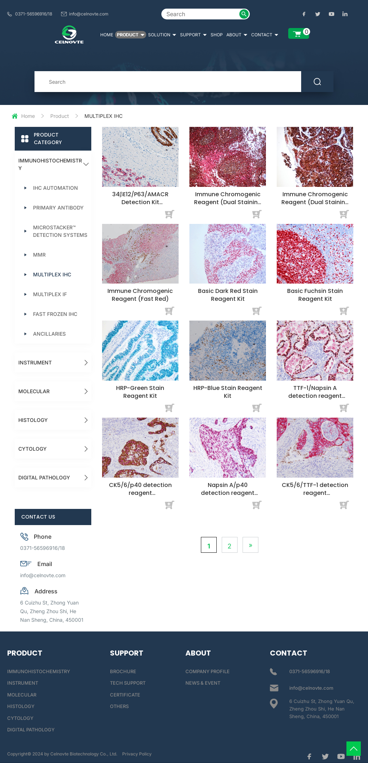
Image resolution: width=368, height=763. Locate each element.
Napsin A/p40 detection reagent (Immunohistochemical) (227, 497)
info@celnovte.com (89, 14)
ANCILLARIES (49, 334)
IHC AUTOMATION (55, 188)
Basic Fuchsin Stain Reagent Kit (315, 295)
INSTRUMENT (35, 362)
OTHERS (119, 706)
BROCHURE (123, 671)
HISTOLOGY (33, 420)
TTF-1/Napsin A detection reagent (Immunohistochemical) (315, 400)
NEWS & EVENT (202, 683)
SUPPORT (193, 34)
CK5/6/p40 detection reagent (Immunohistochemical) (140, 497)
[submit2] (244, 14)
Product (59, 116)
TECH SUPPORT (128, 683)
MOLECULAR (34, 391)
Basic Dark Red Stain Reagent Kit (228, 295)
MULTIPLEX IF (50, 294)
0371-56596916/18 (33, 14)
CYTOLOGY (32, 449)
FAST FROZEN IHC (55, 314)
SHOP (217, 34)
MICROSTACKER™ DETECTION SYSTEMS (60, 231)
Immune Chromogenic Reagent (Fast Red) (140, 295)
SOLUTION (162, 34)
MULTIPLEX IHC (52, 274)
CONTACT (265, 34)
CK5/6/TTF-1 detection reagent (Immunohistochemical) (315, 497)
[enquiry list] (298, 33)
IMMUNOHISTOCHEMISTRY (50, 164)
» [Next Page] (250, 545)
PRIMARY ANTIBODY (58, 207)
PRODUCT (130, 34)
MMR (39, 255)
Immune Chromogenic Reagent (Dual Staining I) (228, 202)
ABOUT (237, 34)
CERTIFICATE (125, 695)
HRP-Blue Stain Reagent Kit (227, 392)
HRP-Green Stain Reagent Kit (140, 392)
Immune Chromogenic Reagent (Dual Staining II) (315, 202)
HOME (106, 34)
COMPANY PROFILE (207, 671)
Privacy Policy (137, 754)
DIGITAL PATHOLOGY (44, 477)
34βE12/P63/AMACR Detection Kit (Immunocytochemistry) (140, 206)
